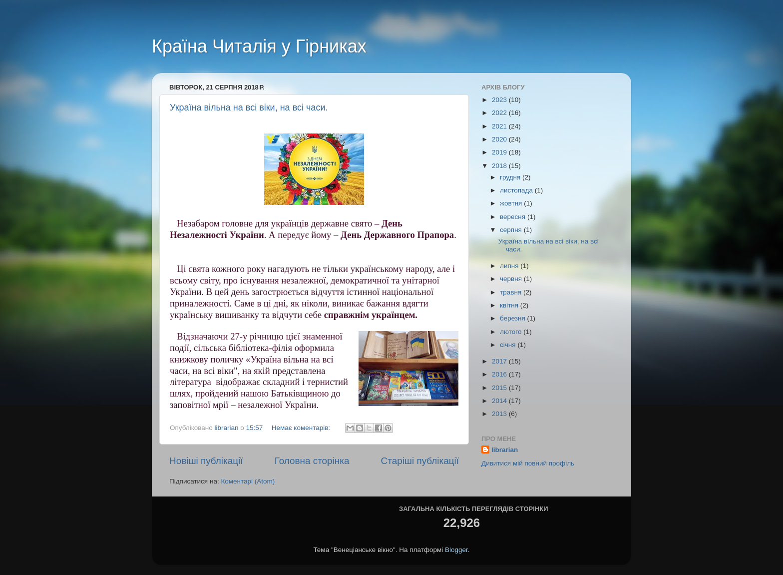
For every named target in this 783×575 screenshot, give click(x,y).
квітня (510, 305)
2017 (500, 361)
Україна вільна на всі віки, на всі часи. (249, 107)
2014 (500, 400)
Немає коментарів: (302, 428)
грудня (511, 177)
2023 (500, 100)
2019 (500, 152)
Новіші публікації (206, 461)
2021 (500, 126)
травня (511, 292)
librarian (504, 450)
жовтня (512, 203)
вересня (513, 216)
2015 (500, 388)
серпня (512, 230)
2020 (500, 139)
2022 (500, 112)
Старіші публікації (420, 461)
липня (510, 266)
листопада (517, 190)
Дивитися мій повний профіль (527, 463)
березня (513, 318)
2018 (500, 166)
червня (512, 278)
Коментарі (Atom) (248, 481)
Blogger (456, 550)
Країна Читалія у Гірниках (259, 46)
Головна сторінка (312, 461)
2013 (500, 414)
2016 (500, 374)
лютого (511, 332)
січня (508, 344)
